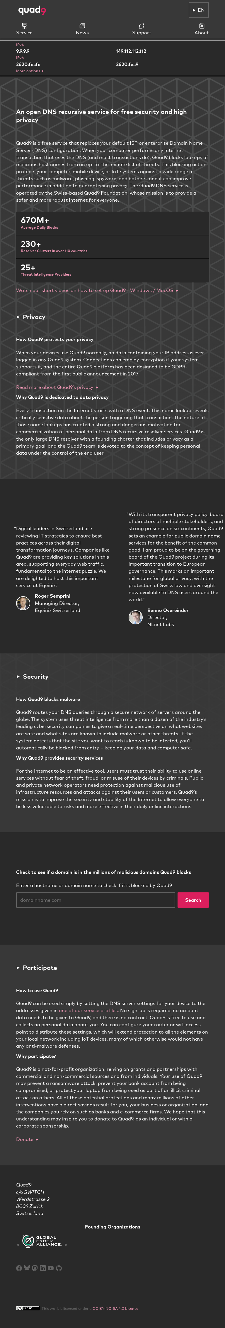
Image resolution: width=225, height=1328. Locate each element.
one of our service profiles (88, 1010)
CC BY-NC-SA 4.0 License (115, 1308)
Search (193, 900)
